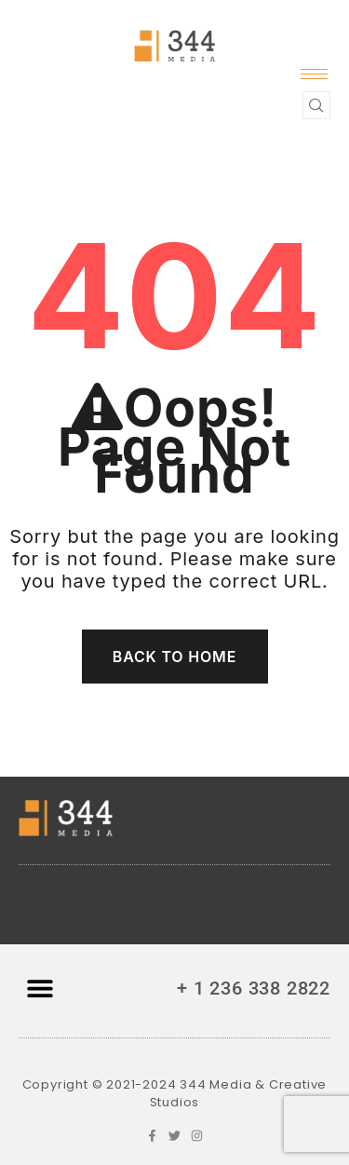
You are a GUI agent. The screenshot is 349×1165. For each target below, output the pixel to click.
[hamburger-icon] (314, 74)
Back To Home (174, 656)
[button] (39, 988)
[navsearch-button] (316, 105)
